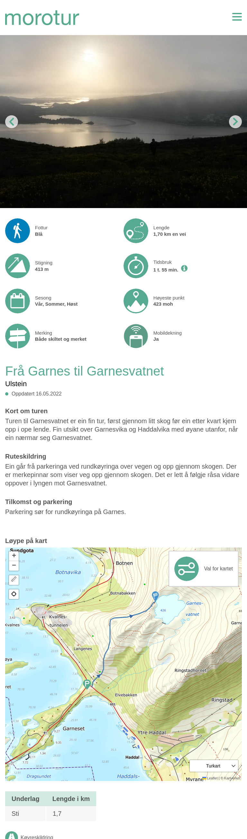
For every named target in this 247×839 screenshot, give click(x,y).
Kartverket (232, 778)
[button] (155, 596)
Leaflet (210, 778)
